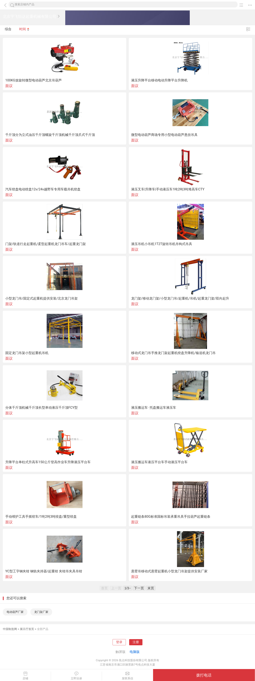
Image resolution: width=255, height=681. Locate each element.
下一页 (139, 588)
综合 (8, 30)
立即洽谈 (76, 676)
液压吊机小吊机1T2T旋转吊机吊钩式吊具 (161, 244)
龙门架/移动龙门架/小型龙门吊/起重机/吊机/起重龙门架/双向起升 (180, 298)
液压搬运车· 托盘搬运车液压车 (153, 407)
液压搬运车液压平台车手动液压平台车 (159, 462)
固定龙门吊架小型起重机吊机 (26, 353)
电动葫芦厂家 (15, 612)
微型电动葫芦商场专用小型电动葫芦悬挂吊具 (164, 134)
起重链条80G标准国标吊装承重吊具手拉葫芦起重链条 (170, 516)
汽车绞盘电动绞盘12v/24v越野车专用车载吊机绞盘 (43, 189)
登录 (119, 642)
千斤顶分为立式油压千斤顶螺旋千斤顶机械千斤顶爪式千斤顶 (50, 134)
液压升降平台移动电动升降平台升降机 (159, 80)
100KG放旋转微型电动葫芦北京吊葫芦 (33, 80)
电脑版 (135, 652)
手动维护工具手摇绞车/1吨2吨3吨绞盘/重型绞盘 (41, 516)
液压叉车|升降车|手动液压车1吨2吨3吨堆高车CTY (167, 189)
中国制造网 (10, 629)
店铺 (25, 676)
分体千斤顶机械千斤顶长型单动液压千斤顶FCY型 (41, 407)
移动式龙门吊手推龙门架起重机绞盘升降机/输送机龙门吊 (173, 353)
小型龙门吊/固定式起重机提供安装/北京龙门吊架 (41, 298)
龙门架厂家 (41, 612)
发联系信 (127, 676)
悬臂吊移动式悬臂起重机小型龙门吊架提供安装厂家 (169, 571)
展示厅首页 (27, 629)
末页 (150, 588)
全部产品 (42, 629)
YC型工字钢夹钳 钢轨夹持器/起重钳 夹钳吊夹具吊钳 (43, 571)
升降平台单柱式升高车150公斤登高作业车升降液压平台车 (48, 462)
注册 (136, 642)
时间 (24, 30)
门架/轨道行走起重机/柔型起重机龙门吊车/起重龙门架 (45, 244)
